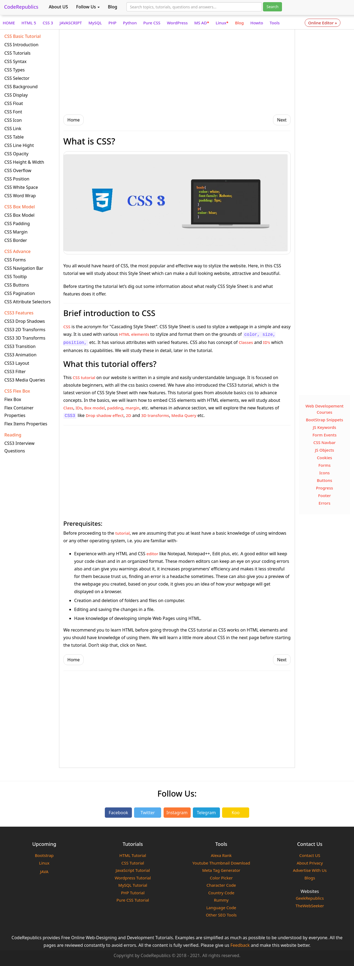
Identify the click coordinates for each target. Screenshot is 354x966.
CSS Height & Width (24, 162)
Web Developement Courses (325, 409)
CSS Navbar (324, 442)
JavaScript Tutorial (133, 870)
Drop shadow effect (105, 415)
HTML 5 (28, 22)
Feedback (240, 945)
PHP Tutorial (133, 892)
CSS (66, 326)
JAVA (44, 871)
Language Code (221, 907)
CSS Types (14, 70)
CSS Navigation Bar (23, 268)
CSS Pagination (19, 293)
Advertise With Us (309, 870)
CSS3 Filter (15, 371)
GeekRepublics (310, 898)
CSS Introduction (21, 45)
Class (68, 407)
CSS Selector (17, 78)
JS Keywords (324, 427)
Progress (324, 488)
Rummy (221, 900)
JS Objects (324, 450)
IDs (79, 407)
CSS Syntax (15, 61)
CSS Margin (16, 232)
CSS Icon (13, 120)
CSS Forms (15, 260)
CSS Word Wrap (20, 196)
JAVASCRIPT (71, 22)
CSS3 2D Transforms (24, 330)
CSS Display (16, 95)
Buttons (324, 480)
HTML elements (134, 334)
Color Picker (221, 877)
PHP (112, 22)
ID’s (266, 342)
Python (130, 22)
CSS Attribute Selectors (27, 302)
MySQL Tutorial (132, 885)
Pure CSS (151, 22)
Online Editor (322, 22)
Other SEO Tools (221, 915)
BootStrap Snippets (324, 419)
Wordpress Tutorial (133, 877)
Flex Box (12, 399)
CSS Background (21, 87)
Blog (112, 7)
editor (152, 553)
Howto (256, 22)
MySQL (95, 22)
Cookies (324, 457)
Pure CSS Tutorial (132, 900)
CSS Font (13, 112)
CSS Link (12, 129)
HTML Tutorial (132, 855)
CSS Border (15, 240)
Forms (325, 465)
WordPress (177, 22)
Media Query (183, 415)
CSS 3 (48, 22)
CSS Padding (17, 223)
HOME (9, 22)
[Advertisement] (177, 71)
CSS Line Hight (19, 145)
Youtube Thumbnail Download (221, 863)
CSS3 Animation (20, 355)
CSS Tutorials (17, 53)
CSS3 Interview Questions (19, 447)
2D (128, 415)
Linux (222, 22)
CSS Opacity (16, 154)
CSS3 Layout (16, 363)
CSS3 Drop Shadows (24, 321)
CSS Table (14, 137)
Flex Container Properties (19, 411)
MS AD (201, 22)
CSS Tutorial (132, 863)
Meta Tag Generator (221, 870)
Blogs (309, 877)
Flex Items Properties (25, 424)
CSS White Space (21, 187)
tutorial (122, 533)
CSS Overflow (17, 170)
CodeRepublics (21, 7)
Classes (246, 342)
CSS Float (13, 103)
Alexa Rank (221, 855)
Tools (275, 22)
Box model (94, 407)
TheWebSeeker (309, 905)
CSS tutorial (84, 377)
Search (272, 6)
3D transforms (155, 415)
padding (115, 407)
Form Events (325, 435)
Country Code (221, 892)
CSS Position (16, 179)
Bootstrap (44, 855)
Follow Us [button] (88, 7)
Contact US (309, 855)
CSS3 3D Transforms (24, 338)
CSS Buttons (16, 285)
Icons (324, 472)
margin (132, 407)
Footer (324, 495)
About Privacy (310, 863)
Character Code (221, 885)
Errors (324, 503)
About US (58, 7)
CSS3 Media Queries (24, 380)
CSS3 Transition (20, 346)
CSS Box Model (19, 215)
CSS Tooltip (15, 277)
